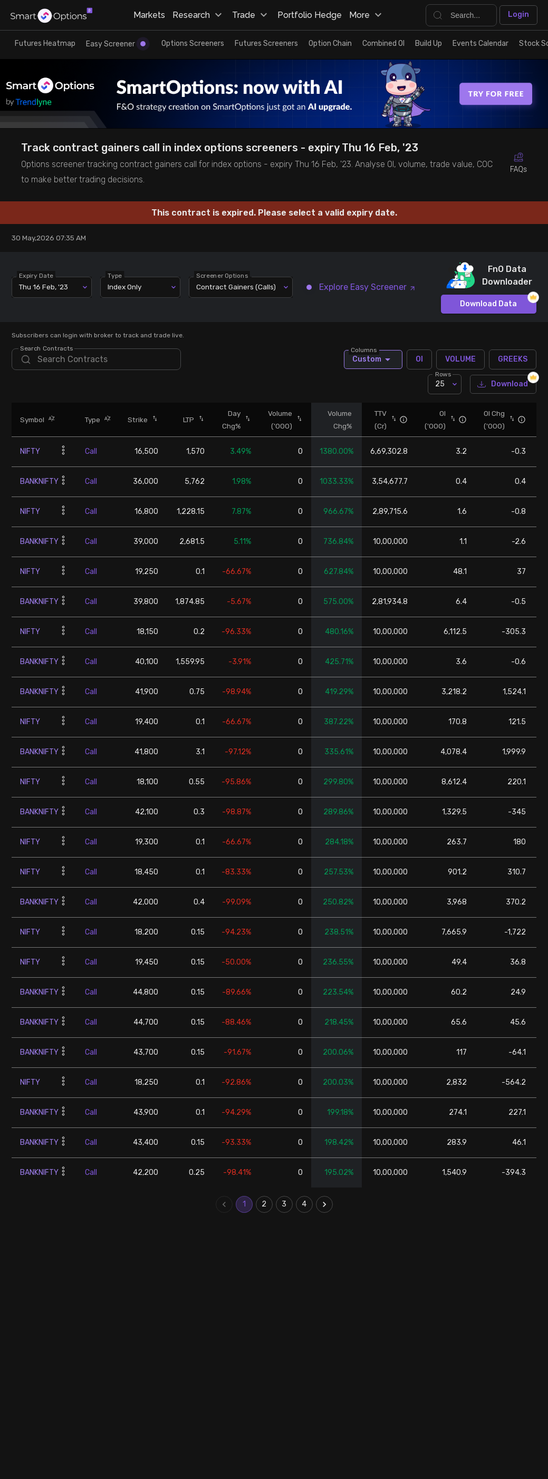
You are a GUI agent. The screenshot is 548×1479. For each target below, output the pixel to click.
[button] (49, 419)
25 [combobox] (440, 384)
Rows (443, 374)
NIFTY (30, 451)
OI (419, 359)
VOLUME (460, 359)
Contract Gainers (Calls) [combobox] (236, 287)
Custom (373, 359)
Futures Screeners (266, 43)
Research (198, 15)
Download (503, 384)
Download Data (488, 304)
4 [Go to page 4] (304, 1204)
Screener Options (222, 275)
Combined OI (383, 43)
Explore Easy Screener (362, 287)
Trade (251, 15)
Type (115, 275)
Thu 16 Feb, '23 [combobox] (43, 287)
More (366, 15)
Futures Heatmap (45, 43)
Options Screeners (192, 43)
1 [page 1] (244, 1204)
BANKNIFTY (39, 481)
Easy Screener (116, 44)
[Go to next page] (324, 1204)
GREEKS (512, 359)
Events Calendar (480, 43)
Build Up (428, 43)
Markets (149, 15)
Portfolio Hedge (309, 15)
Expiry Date (37, 275)
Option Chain (330, 43)
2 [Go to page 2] (264, 1204)
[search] (96, 359)
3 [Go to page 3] (284, 1204)
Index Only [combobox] (124, 287)
